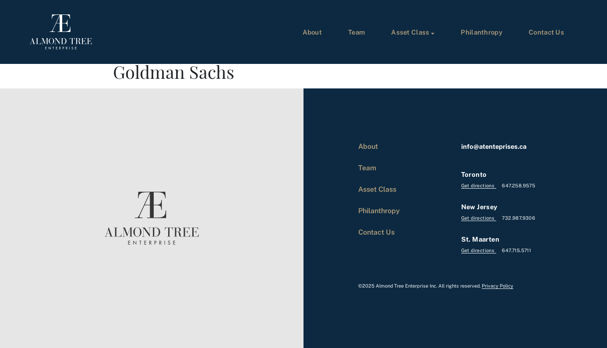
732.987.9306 (518, 218)
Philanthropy (481, 32)
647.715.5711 (516, 250)
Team (356, 32)
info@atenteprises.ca (493, 146)
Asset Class (410, 32)
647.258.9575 (518, 185)
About (312, 32)
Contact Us (546, 32)
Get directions (478, 185)
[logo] (61, 32)
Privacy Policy (497, 285)
